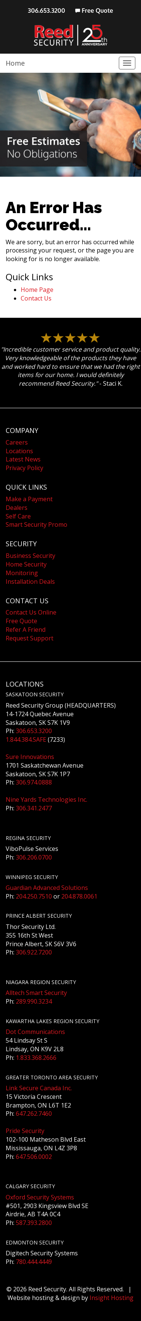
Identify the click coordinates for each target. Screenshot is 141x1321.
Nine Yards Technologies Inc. (46, 799)
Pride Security (25, 1131)
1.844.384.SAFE (26, 739)
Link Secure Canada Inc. (39, 1088)
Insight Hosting (111, 1298)
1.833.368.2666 (36, 1057)
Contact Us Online (31, 612)
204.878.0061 (79, 896)
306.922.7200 (34, 952)
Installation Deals (30, 581)
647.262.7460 (34, 1113)
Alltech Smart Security (36, 993)
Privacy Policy (24, 468)
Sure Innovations (30, 757)
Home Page (37, 290)
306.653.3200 (46, 10)
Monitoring (22, 573)
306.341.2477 (34, 808)
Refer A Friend (25, 629)
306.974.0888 (34, 782)
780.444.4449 (34, 1262)
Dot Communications (35, 1032)
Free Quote (94, 10)
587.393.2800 (34, 1223)
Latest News (23, 459)
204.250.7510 (34, 896)
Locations (19, 451)
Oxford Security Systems (40, 1197)
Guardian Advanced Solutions (47, 888)
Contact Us (36, 298)
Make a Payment (29, 499)
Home (15, 63)
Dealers (16, 507)
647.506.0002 (34, 1157)
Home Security (26, 564)
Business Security (30, 556)
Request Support (29, 638)
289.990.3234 (34, 1001)
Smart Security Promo (36, 524)
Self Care (18, 516)
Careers (17, 442)
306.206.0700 (34, 857)
